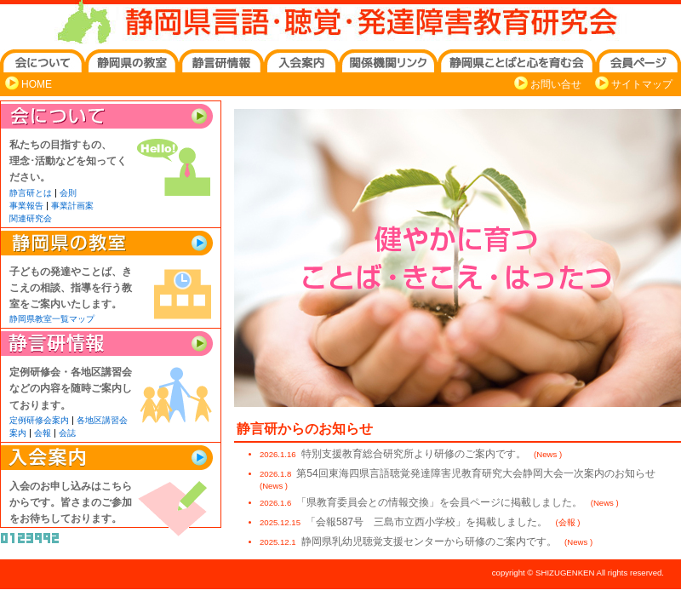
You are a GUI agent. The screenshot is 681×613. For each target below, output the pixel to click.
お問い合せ (555, 84)
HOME (36, 84)
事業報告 (26, 205)
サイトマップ (641, 84)
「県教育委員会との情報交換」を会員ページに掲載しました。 (440, 502)
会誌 (67, 433)
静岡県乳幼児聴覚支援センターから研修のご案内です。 (430, 541)
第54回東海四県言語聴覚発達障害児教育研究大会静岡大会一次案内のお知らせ (475, 473)
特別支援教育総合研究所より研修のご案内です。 (415, 454)
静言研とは (30, 193)
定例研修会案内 (39, 420)
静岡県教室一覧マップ (51, 319)
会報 (42, 433)
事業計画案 (72, 205)
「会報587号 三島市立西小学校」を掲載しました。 (428, 522)
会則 (68, 193)
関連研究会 (30, 218)
